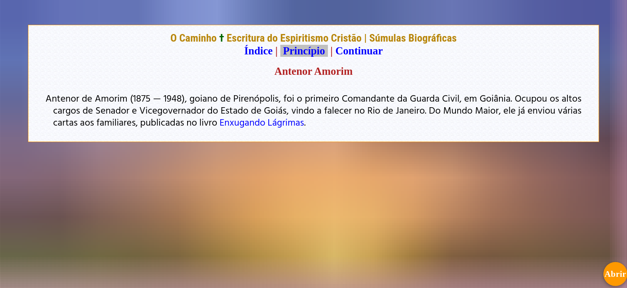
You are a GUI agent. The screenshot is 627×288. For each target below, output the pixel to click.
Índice (258, 51)
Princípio (303, 51)
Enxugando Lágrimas (262, 122)
